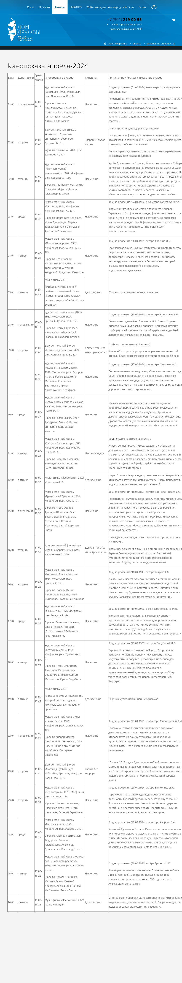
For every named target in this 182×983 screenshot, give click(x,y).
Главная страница (117, 43)
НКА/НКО (76, 7)
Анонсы (60, 7)
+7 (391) (124, 19)
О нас (30, 7)
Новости (44, 7)
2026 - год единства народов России (110, 7)
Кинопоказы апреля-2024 (161, 43)
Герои (142, 7)
